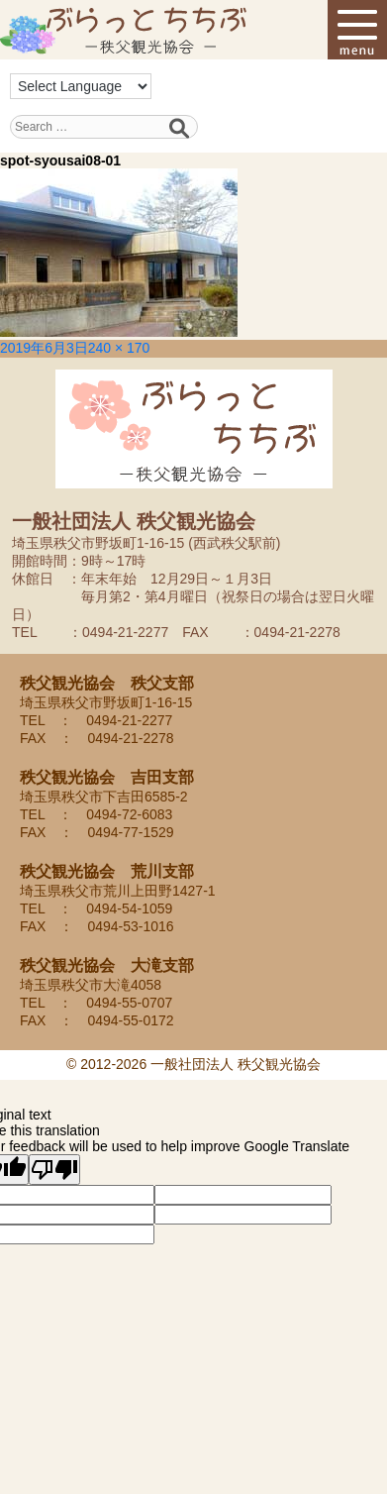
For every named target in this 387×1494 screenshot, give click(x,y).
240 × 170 (119, 348)
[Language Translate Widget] (80, 86)
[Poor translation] (54, 1169)
